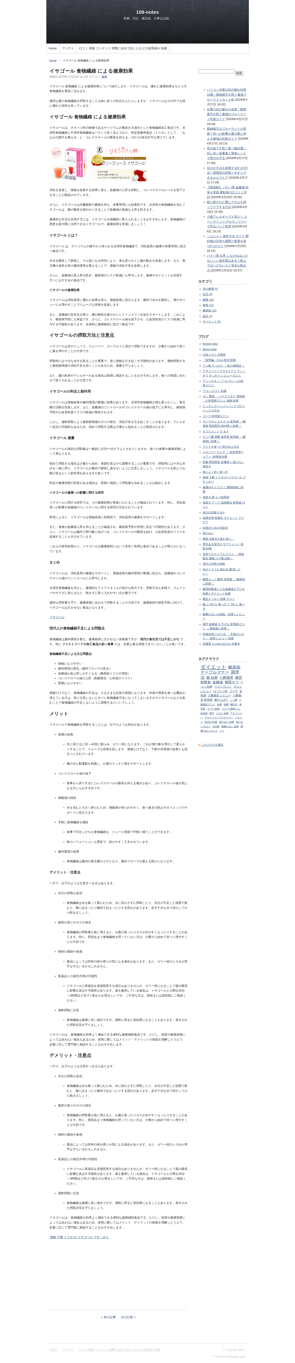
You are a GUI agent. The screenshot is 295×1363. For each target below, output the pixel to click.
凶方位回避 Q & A (213, 512)
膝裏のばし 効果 (230, 726)
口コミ (238, 686)
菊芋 (211, 713)
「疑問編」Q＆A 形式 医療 (219, 360)
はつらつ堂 (220, 691)
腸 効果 (212, 677)
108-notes (147, 12)
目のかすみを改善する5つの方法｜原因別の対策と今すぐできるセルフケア (227, 172)
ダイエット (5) (212, 321)
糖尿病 (234, 667)
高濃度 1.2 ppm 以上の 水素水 (221, 643)
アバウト (68, 48)
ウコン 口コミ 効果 (215, 391)
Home (53, 48)
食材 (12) (208, 305)
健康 (104, 76)
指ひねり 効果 (226, 722)
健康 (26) (208, 299)
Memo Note (210, 349)
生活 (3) (207, 294)
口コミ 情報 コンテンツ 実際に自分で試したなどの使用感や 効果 (123, 48)
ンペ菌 (233, 700)
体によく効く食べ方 (215, 472)
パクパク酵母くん (230, 708)
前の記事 (110, 1317)
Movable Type (236, 1356)
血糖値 (218, 682)
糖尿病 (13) (210, 310)
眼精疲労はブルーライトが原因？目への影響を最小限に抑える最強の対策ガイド (226, 133)
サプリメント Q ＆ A (215, 431)
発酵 (226, 704)
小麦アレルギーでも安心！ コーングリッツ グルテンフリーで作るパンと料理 (227, 221)
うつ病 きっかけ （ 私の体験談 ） (224, 365)
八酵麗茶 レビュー (219, 695)
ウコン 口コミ (223, 686)
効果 (219, 704)
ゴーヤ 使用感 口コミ (216, 416)
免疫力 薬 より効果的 (216, 497)
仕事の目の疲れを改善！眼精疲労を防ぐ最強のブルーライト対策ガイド (226, 114)
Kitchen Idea (210, 343)
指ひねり (208, 533)
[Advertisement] (118, 1274)
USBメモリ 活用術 (214, 354)
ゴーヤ (233, 691)
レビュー (206, 691)
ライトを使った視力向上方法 (221, 446)
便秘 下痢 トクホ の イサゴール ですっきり (79, 1237)
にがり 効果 (222, 713)
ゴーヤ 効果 (213, 708)
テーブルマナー (214, 672)
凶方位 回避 (211, 722)
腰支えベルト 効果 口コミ (219, 599)
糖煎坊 (233, 704)
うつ (221, 730)
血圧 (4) (207, 316)
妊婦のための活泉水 (215, 527)
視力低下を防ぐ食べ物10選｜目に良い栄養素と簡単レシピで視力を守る (227, 153)
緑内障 (204, 713)
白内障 (215, 726)
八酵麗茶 (226, 677)
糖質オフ (232, 682)
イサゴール (57, 617)
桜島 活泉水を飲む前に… (218, 538)
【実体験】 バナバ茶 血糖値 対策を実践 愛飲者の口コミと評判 (228, 192)
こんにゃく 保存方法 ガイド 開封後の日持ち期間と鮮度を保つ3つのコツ (228, 240)
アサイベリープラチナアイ (219, 717)
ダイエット (213, 667)
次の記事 (127, 1317)
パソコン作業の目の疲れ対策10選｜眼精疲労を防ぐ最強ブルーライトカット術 (227, 94)
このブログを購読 (212, 744)
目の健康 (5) (210, 288)
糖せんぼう (221, 699)
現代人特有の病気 (214, 563)
